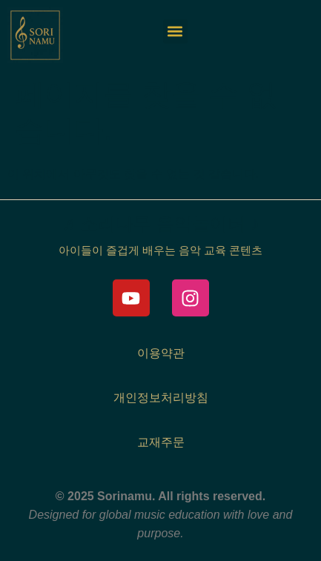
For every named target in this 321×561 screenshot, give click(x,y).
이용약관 (161, 353)
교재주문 (161, 442)
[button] (175, 31)
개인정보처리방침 (160, 397)
